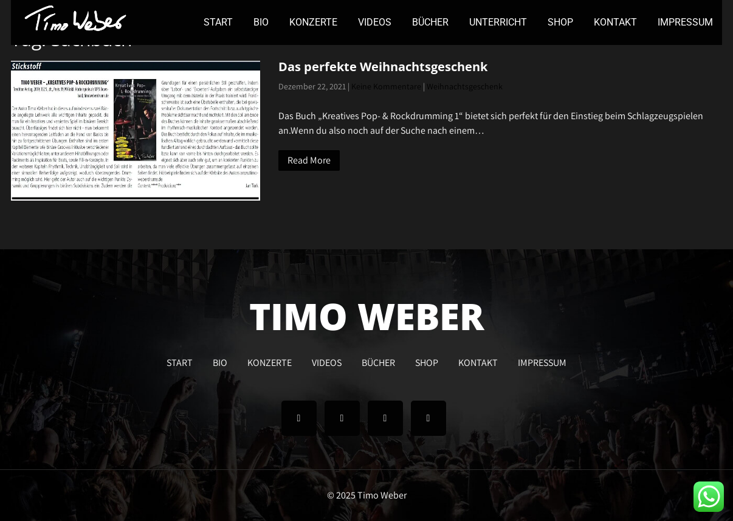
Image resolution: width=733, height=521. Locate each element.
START (218, 22)
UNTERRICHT (498, 22)
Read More (309, 160)
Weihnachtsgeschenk (465, 86)
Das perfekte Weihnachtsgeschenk (382, 66)
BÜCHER (430, 22)
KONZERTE (313, 22)
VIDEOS (374, 22)
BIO (261, 22)
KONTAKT (615, 22)
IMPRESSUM (685, 22)
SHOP (560, 22)
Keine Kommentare (386, 86)
